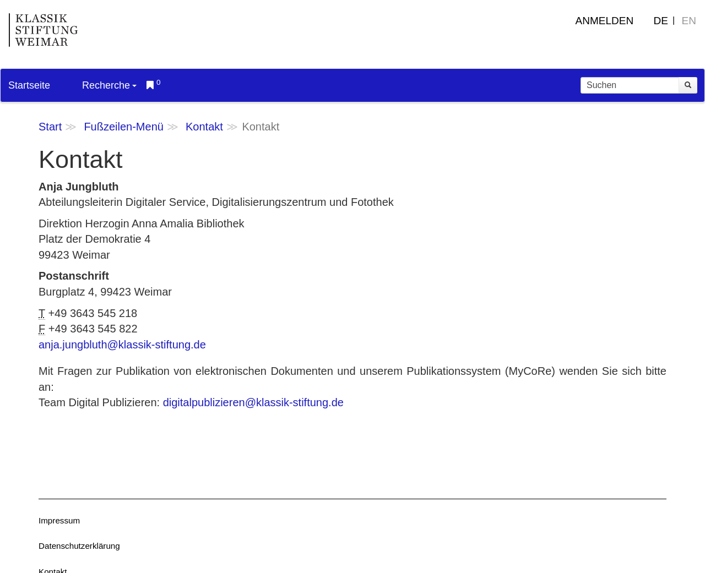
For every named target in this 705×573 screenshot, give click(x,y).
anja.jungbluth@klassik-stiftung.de (122, 345)
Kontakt (204, 127)
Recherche (109, 85)
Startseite (29, 85)
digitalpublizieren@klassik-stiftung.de (253, 402)
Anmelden (605, 20)
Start (50, 127)
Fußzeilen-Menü (124, 127)
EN (689, 20)
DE (661, 20)
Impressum (59, 520)
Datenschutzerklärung (79, 545)
